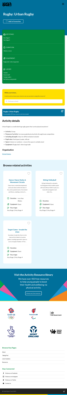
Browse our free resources (33, 293)
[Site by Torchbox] (61, 391)
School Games (6, 154)
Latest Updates (6, 359)
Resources (5, 362)
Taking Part (5, 355)
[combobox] (33, 101)
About (4, 352)
